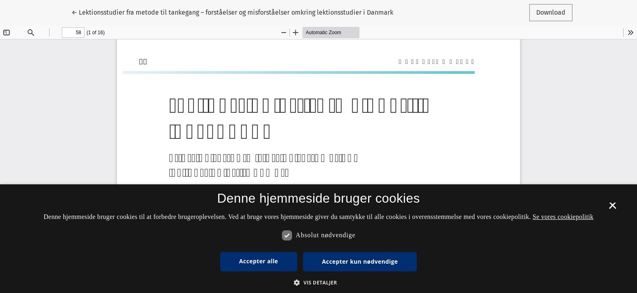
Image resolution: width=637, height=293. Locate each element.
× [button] (612, 208)
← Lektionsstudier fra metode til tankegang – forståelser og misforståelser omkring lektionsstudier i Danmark (232, 11)
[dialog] (318, 238)
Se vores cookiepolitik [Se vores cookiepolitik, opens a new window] (563, 216)
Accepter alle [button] (258, 261)
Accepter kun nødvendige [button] (360, 261)
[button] (318, 282)
